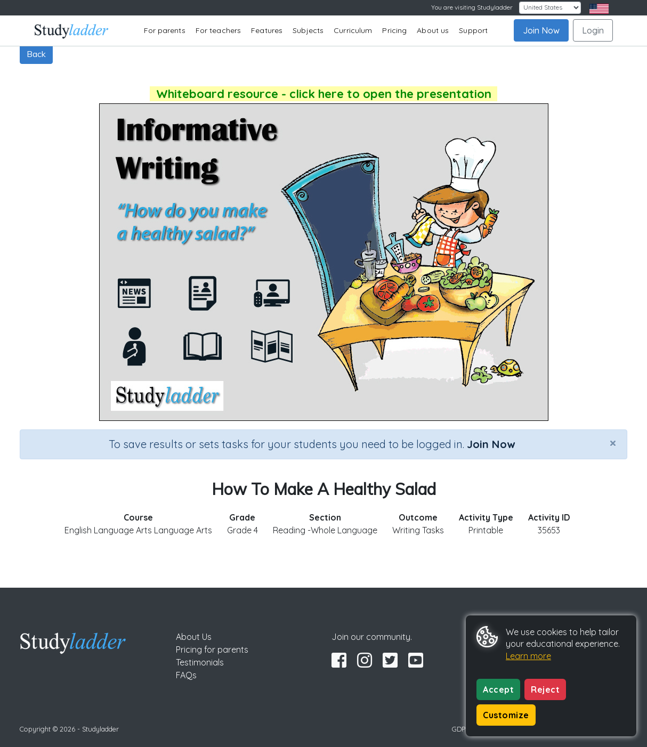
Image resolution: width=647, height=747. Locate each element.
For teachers (218, 30)
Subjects (308, 30)
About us (433, 30)
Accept (498, 689)
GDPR (461, 729)
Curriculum (353, 30)
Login (593, 30)
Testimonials (200, 662)
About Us (194, 636)
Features (266, 30)
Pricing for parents (212, 649)
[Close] (613, 443)
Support (473, 30)
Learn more (528, 656)
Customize (506, 715)
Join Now (541, 30)
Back (36, 53)
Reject (545, 689)
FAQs (186, 675)
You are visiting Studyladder (472, 7)
